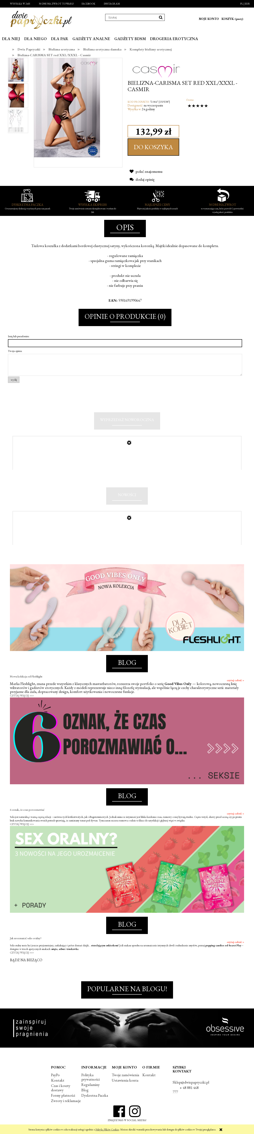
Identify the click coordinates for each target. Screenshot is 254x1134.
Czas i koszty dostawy (60, 1089)
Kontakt (57, 1081)
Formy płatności (63, 1096)
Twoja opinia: (15, 351)
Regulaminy (90, 1085)
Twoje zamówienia (125, 1076)
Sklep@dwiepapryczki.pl (191, 1083)
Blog (85, 1091)
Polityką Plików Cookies (107, 1129)
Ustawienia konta (125, 1081)
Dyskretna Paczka (94, 1096)
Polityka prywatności (90, 1078)
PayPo (55, 1076)
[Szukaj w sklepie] (131, 17)
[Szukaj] (161, 17)
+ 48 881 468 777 (186, 1091)
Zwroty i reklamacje (66, 1102)
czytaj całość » (235, 681)
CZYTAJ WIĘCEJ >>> (22, 696)
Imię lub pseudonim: (18, 336)
